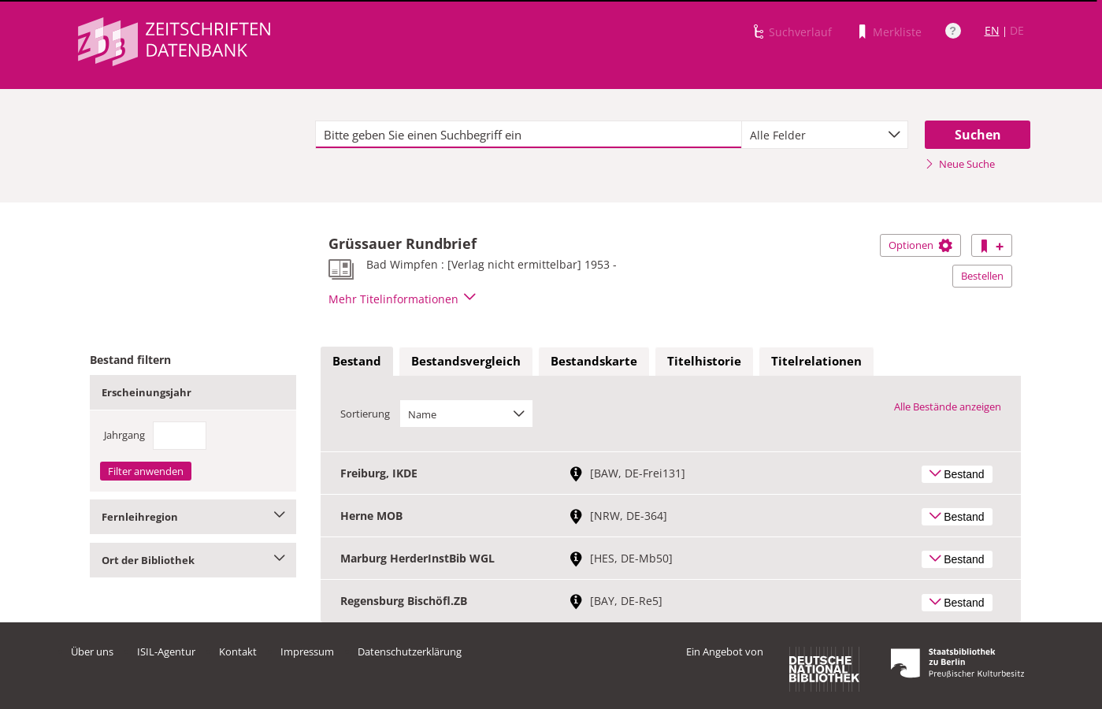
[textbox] (529, 135)
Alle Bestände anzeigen (947, 406)
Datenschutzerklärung (410, 651)
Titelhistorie (704, 361)
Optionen (920, 245)
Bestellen (982, 276)
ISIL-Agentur (166, 651)
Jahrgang (124, 435)
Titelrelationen (816, 361)
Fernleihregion (193, 517)
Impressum (307, 651)
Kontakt (238, 651)
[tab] (357, 362)
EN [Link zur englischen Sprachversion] (992, 30)
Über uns (92, 651)
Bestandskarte (594, 361)
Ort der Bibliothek (193, 560)
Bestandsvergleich (466, 361)
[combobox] (824, 135)
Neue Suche (960, 164)
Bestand (356, 361)
